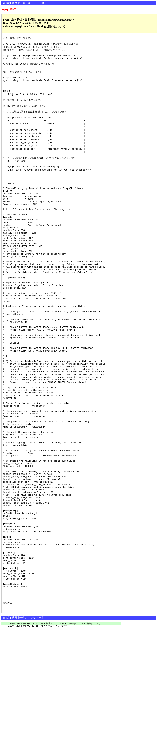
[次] (8, 3)
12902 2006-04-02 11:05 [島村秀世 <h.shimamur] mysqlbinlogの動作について (63, 725)
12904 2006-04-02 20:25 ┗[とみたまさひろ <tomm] (63, 727)
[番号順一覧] (19, 3)
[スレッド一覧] (36, 3)
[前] (3, 3)
